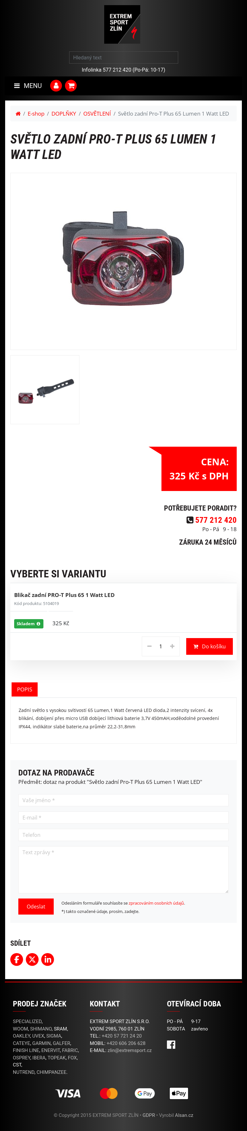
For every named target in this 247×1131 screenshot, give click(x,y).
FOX (72, 1058)
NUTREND (23, 1072)
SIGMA (53, 1036)
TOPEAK (57, 1058)
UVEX (38, 1036)
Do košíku (209, 646)
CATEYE (21, 1043)
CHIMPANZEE (52, 1072)
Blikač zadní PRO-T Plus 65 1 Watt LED (64, 595)
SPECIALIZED (27, 1021)
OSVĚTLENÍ (97, 113)
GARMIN (41, 1043)
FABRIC (70, 1050)
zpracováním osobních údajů (156, 903)
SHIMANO (41, 1029)
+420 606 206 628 (126, 1043)
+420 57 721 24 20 (122, 1036)
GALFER (61, 1043)
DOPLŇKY (63, 113)
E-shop (36, 113)
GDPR (148, 1115)
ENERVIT (50, 1050)
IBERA (39, 1058)
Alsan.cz (184, 1115)
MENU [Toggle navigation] (28, 86)
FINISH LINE (26, 1050)
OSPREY (21, 1058)
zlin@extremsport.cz (130, 1050)
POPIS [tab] (24, 689)
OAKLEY (21, 1036)
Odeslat (36, 906)
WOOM (20, 1029)
